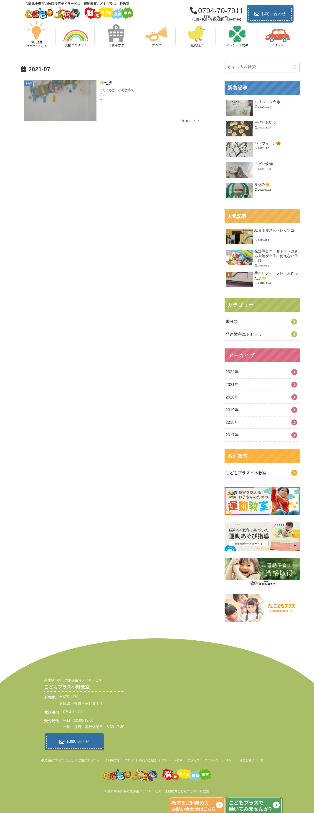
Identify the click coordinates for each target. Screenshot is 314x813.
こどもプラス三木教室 (245, 472)
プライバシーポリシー (219, 760)
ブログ (129, 760)
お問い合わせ (270, 13)
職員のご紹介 (148, 760)
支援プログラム (89, 760)
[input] (262, 67)
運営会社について (251, 760)
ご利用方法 (112, 760)
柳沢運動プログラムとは (57, 760)
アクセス (194, 760)
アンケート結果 (172, 760)
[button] (295, 67)
